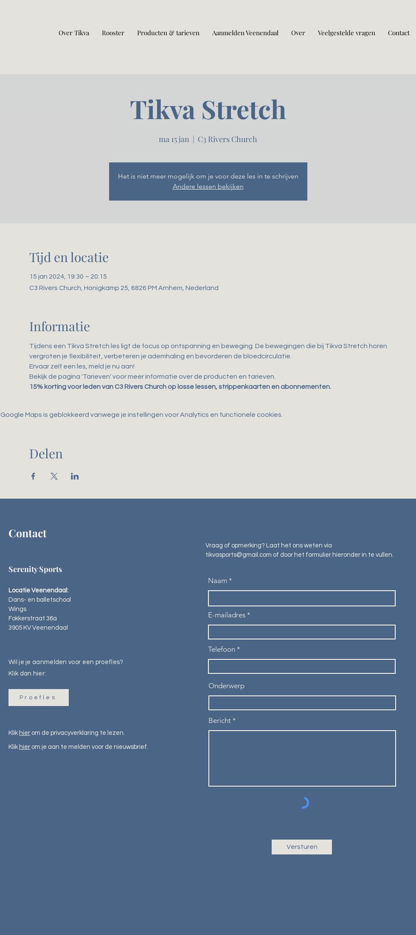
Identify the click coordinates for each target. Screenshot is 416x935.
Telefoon (221, 649)
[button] (38, 697)
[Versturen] (302, 847)
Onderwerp (226, 685)
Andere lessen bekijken (208, 186)
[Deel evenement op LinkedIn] (75, 476)
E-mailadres (226, 615)
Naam (217, 580)
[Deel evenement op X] (54, 476)
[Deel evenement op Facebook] (33, 476)
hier (24, 733)
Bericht (219, 720)
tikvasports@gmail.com (238, 555)
